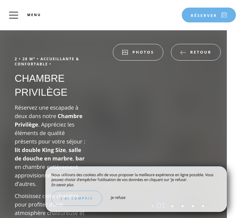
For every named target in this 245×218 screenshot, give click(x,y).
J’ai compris (77, 198)
